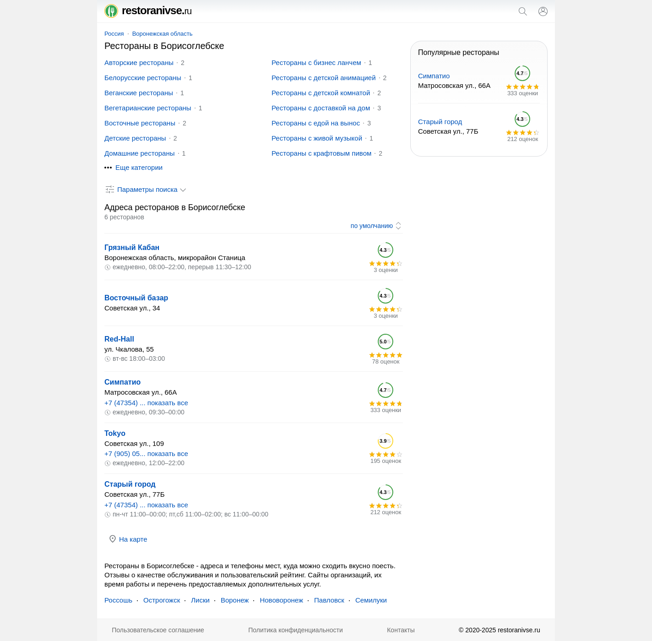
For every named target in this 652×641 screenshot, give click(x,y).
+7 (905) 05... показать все (146, 453)
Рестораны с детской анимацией (324, 77)
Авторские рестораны (139, 62)
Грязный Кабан (131, 247)
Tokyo (114, 433)
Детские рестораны (135, 138)
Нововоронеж (281, 600)
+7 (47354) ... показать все (146, 403)
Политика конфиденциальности (295, 630)
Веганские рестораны (138, 93)
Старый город (130, 484)
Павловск (329, 600)
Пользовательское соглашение (158, 630)
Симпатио (122, 382)
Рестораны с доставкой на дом (321, 108)
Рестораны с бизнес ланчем (316, 62)
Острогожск (161, 600)
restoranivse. (147, 10)
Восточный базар (136, 298)
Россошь (118, 600)
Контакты (400, 630)
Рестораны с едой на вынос (316, 123)
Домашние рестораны (139, 153)
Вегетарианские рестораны (147, 108)
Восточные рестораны (139, 123)
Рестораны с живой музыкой (317, 138)
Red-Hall (119, 339)
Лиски (200, 600)
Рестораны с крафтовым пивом (321, 153)
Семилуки (371, 600)
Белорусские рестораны (142, 77)
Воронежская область (162, 33)
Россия (114, 33)
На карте (127, 538)
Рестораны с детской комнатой (321, 93)
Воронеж (235, 600)
